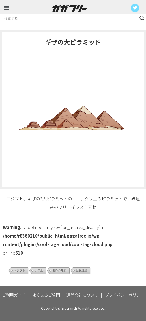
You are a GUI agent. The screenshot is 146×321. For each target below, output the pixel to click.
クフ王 (39, 270)
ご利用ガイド (14, 295)
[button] (6, 8)
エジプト (19, 270)
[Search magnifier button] (142, 18)
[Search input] (70, 18)
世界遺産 (81, 270)
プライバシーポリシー (124, 295)
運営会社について (82, 295)
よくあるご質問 (46, 295)
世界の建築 (59, 270)
